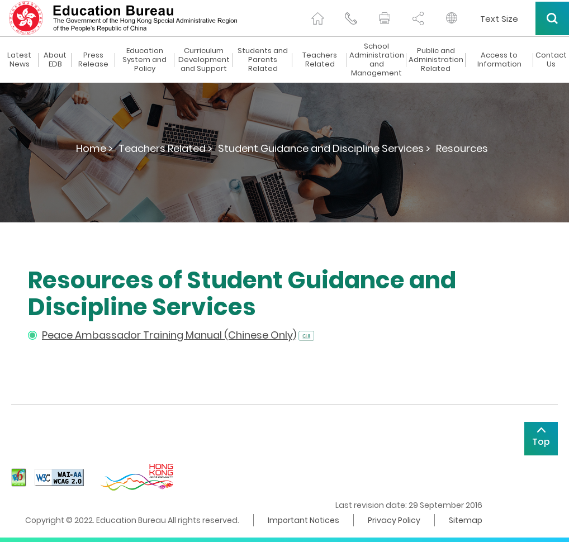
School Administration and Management (376, 60)
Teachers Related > (165, 148)
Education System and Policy (144, 59)
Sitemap (465, 520)
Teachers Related (319, 60)
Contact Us (551, 60)
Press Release (93, 60)
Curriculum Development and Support (204, 59)
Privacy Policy (394, 520)
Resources (462, 148)
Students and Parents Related (263, 59)
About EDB (55, 60)
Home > (94, 148)
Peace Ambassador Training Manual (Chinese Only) (169, 335)
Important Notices (303, 520)
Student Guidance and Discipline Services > (324, 148)
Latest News (19, 60)
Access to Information (499, 60)
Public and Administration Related (436, 59)
